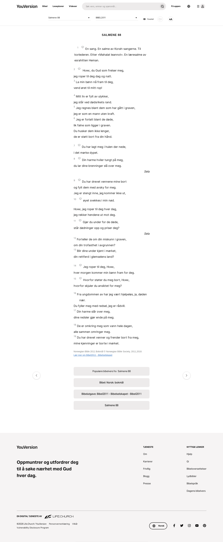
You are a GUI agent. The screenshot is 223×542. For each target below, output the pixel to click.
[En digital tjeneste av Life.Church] (111, 515)
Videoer (73, 6)
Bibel (45, 6)
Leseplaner (58, 6)
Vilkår (75, 524)
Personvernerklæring (59, 524)
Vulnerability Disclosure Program (33, 527)
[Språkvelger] (189, 6)
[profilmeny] (200, 6)
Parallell (148, 19)
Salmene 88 (69, 18)
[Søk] (120, 6)
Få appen (175, 6)
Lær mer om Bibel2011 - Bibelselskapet (93, 355)
